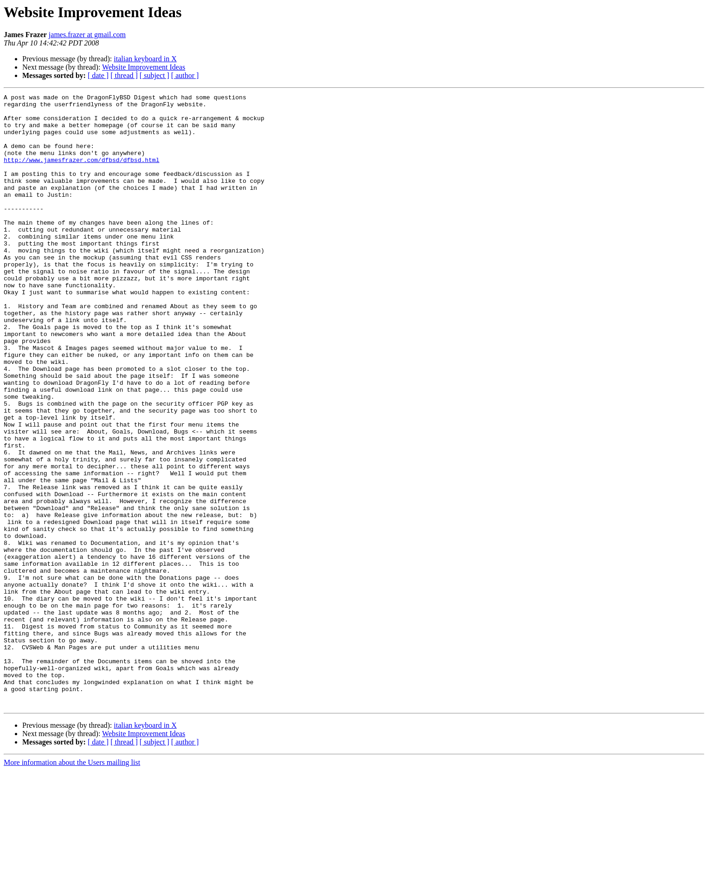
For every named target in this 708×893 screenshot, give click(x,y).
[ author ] (185, 75)
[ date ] (98, 75)
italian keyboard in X (145, 59)
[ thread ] (124, 75)
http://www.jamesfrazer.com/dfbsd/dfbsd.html (81, 173)
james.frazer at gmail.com (87, 35)
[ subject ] (154, 75)
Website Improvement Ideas (143, 67)
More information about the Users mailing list (72, 885)
